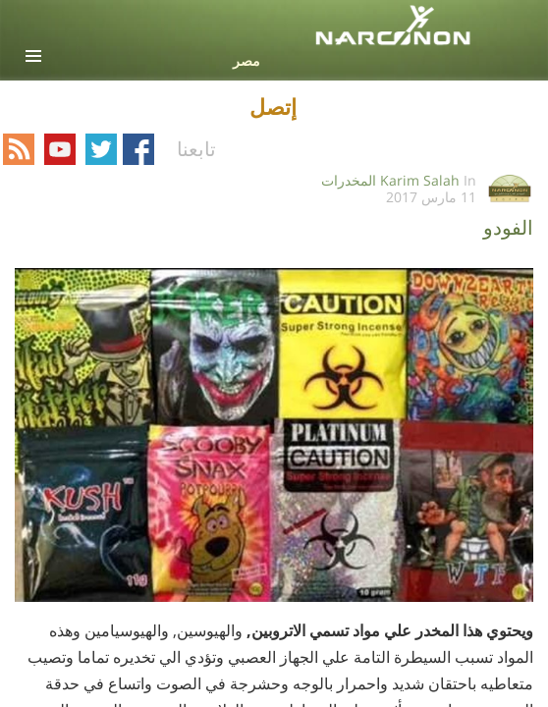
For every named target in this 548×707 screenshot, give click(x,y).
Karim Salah (420, 180)
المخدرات (348, 180)
